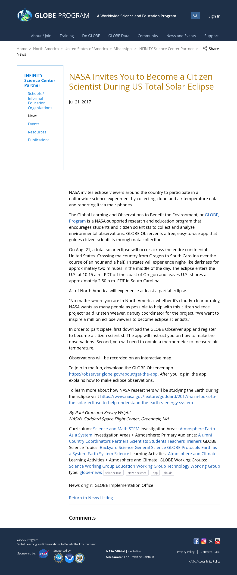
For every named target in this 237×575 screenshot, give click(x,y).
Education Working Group (141, 466)
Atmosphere (192, 428)
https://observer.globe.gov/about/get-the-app (113, 374)
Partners (121, 441)
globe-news (91, 472)
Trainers (194, 441)
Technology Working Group (193, 466)
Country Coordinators (90, 441)
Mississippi (123, 48)
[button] (211, 48)
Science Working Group (92, 466)
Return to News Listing (91, 497)
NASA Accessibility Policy (204, 561)
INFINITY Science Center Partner (166, 48)
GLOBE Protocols (184, 447)
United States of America (86, 48)
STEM (134, 428)
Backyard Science (117, 447)
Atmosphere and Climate (192, 453)
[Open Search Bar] (195, 15)
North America (46, 48)
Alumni (205, 435)
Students (158, 441)
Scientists (139, 441)
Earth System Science (109, 453)
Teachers (177, 441)
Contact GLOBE (210, 552)
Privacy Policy (185, 552)
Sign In (214, 16)
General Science (151, 447)
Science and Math (111, 428)
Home (22, 48)
